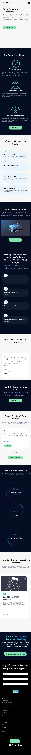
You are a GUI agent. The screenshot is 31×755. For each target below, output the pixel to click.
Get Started (10, 27)
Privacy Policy (19, 685)
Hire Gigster (15, 127)
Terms (17, 750)
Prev (20, 372)
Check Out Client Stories (15, 457)
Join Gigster (15, 741)
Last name (5, 677)
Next (22, 372)
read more (6, 614)
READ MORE (8, 445)
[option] (15, 438)
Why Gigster (4, 712)
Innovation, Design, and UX (7, 702)
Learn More (7, 281)
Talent (3, 714)
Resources (4, 731)
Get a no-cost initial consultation (15, 654)
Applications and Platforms (7, 704)
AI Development (5, 700)
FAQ (2, 721)
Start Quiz (15, 239)
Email (4, 682)
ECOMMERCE (7, 441)
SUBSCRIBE (16, 691)
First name (5, 672)
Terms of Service (25, 685)
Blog (2, 729)
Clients (3, 715)
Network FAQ (4, 722)
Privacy (21, 750)
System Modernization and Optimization (10, 705)
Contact (3, 724)
